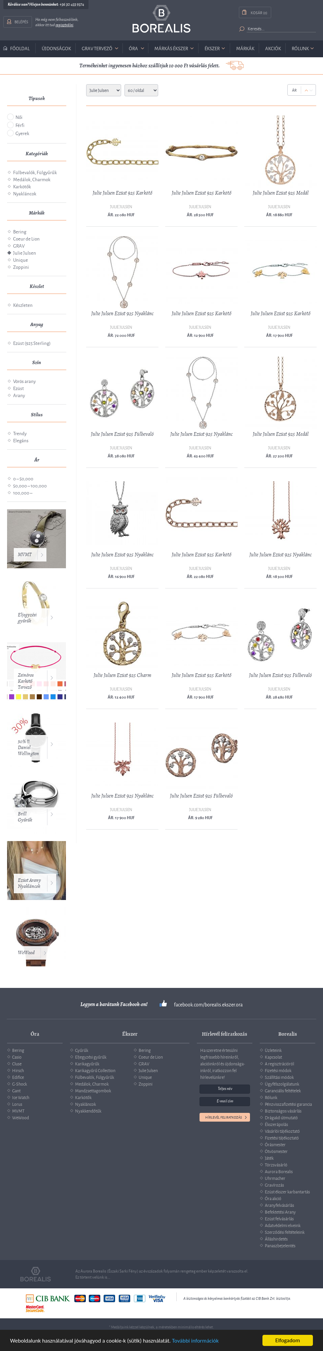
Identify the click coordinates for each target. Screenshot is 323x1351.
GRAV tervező (97, 48)
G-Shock (19, 1083)
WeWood (26, 953)
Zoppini (21, 266)
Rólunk (300, 48)
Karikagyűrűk (87, 1063)
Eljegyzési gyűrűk (27, 618)
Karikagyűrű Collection (95, 1070)
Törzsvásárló (276, 1164)
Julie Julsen (24, 252)
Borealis (161, 19)
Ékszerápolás (276, 1124)
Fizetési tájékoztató (282, 1137)
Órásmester (275, 1144)
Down (311, 90)
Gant (16, 1090)
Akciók (273, 48)
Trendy (20, 433)
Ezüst (18, 387)
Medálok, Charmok (31, 179)
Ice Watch (20, 1097)
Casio (17, 1056)
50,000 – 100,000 (30, 485)
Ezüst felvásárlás (279, 1218)
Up (306, 90)
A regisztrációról (279, 1063)
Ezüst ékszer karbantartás (287, 1191)
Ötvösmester (276, 1151)
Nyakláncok (24, 193)
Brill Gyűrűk (25, 817)
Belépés (21, 21)
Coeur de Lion (26, 238)
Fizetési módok (278, 1070)
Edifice (18, 1076)
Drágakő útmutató (281, 1117)
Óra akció (273, 1198)
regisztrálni (64, 25)
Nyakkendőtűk (88, 1110)
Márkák (245, 48)
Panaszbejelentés (280, 1245)
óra (133, 48)
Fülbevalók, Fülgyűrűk (35, 171)
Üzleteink (273, 1050)
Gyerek (22, 132)
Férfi (20, 124)
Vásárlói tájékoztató (282, 1130)
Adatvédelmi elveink (282, 1225)
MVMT (25, 554)
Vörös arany (24, 380)
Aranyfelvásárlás (279, 1204)
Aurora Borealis (279, 1171)
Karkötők (22, 186)
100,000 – (22, 492)
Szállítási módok (279, 1076)
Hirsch (18, 1070)
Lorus (17, 1103)
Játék (269, 1157)
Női (19, 116)
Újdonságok (56, 48)
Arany (19, 394)
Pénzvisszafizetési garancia (288, 1103)
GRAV (19, 245)
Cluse (17, 1063)
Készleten (23, 304)
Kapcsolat (273, 1056)
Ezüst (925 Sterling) (31, 342)
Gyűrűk (81, 1050)
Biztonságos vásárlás (283, 1110)
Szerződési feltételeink (284, 1231)
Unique (20, 259)
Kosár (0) (259, 12)
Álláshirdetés (276, 1238)
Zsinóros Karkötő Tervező (26, 681)
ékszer (212, 48)
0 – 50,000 (23, 478)
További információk (195, 1340)
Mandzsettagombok (93, 1090)
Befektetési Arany (280, 1211)
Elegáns (21, 440)
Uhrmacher (275, 1178)
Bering (19, 231)
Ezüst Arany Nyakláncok (29, 883)
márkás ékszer (171, 48)
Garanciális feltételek (283, 1090)
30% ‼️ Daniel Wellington (28, 747)
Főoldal (20, 48)
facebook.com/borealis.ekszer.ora (208, 1004)
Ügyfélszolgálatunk (282, 1083)
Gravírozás (274, 1184)
